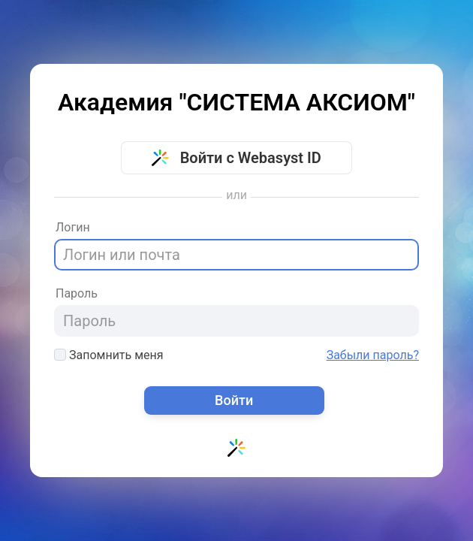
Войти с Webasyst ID (236, 158)
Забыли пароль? (373, 355)
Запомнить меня (109, 355)
